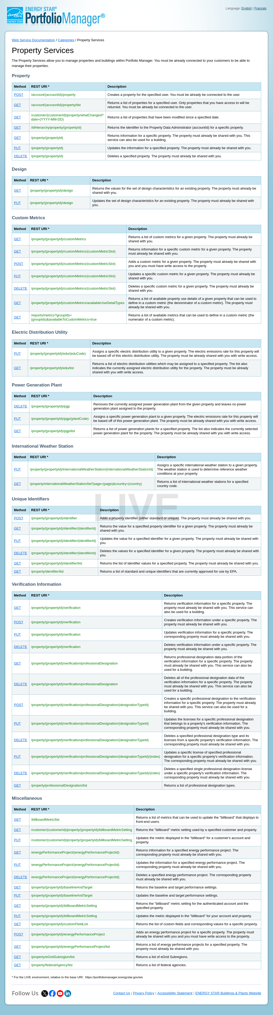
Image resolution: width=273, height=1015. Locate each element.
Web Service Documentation (33, 40)
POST (18, 95)
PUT (17, 148)
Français (260, 8)
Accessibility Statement (174, 993)
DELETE (20, 156)
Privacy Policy (143, 993)
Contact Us (121, 993)
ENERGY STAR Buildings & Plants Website (228, 993)
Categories (66, 40)
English (247, 8)
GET (17, 105)
